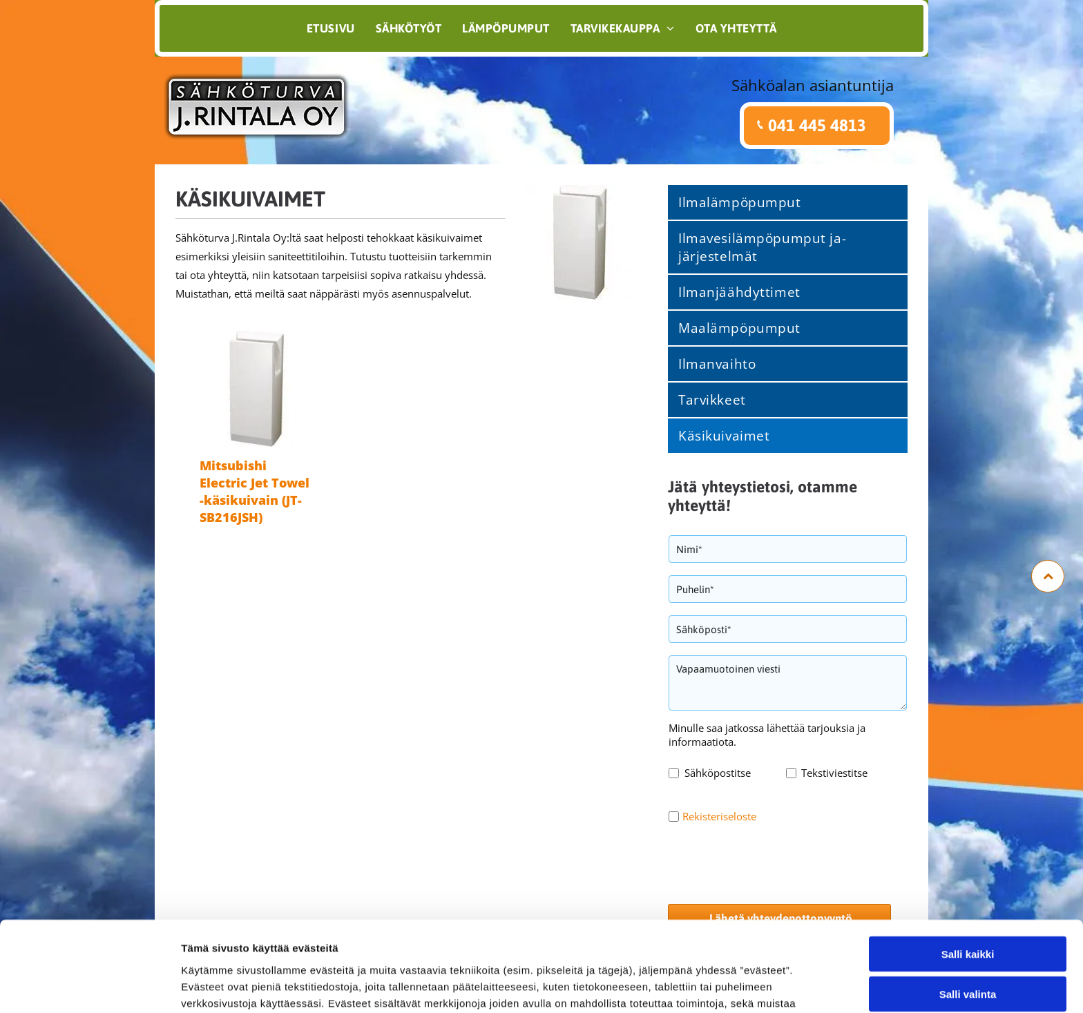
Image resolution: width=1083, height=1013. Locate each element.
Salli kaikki (968, 904)
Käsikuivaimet (250, 198)
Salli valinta (968, 944)
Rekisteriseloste (719, 816)
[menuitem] (330, 28)
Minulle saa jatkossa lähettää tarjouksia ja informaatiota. (767, 735)
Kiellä (967, 985)
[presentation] (774, 862)
